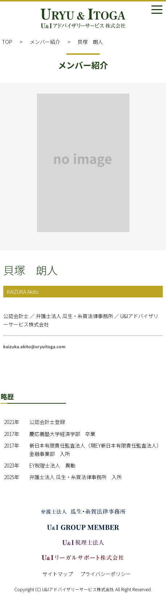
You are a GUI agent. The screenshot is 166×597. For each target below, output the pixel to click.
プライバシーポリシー (105, 573)
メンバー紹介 (45, 41)
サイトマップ (57, 573)
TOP (7, 41)
